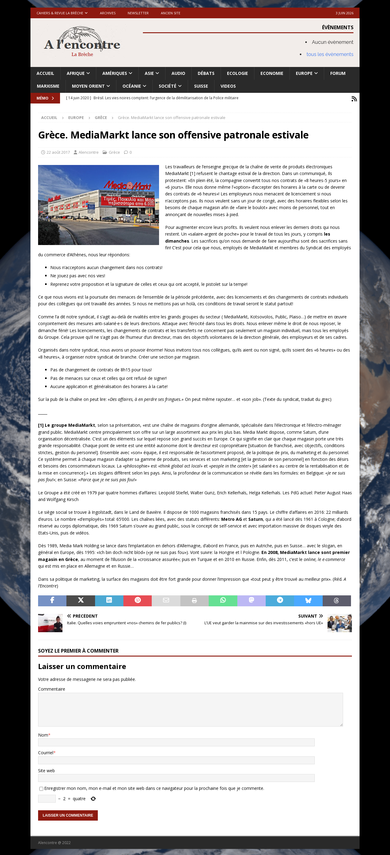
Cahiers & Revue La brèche (60, 13)
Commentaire (51, 687)
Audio (178, 73)
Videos (228, 86)
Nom (43, 733)
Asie (149, 73)
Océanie (131, 86)
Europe (304, 73)
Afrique (76, 73)
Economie (272, 73)
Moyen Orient (88, 86)
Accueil (45, 73)
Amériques (114, 73)
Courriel (45, 751)
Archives (107, 13)
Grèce (114, 150)
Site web (46, 769)
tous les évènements (330, 54)
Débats (206, 73)
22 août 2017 (58, 150)
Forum (338, 73)
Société (167, 86)
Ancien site (170, 13)
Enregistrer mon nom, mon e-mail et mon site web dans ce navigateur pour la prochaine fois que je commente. (154, 787)
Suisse (201, 86)
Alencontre (89, 150)
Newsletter (138, 13)
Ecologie (237, 73)
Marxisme (48, 86)
